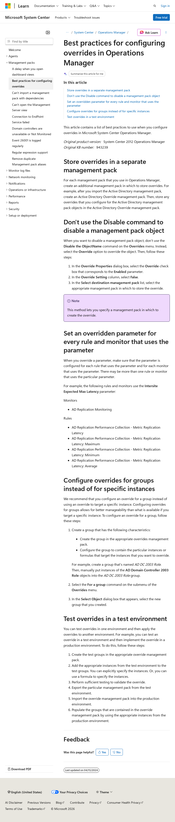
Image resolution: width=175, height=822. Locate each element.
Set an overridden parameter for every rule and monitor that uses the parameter (113, 104)
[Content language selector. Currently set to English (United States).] (25, 792)
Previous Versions (39, 802)
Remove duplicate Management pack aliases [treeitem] (29, 161)
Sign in (165, 6)
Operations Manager (111, 32)
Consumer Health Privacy (124, 802)
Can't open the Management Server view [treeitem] (31, 107)
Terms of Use (13, 809)
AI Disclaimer (13, 802)
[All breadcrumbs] (67, 32)
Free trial (161, 17)
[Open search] (154, 6)
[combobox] (29, 41)
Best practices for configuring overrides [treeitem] (32, 83)
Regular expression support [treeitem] (30, 152)
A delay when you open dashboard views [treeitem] (27, 71)
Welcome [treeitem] (15, 50)
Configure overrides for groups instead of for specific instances (108, 111)
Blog (59, 802)
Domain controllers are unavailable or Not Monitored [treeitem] (31, 131)
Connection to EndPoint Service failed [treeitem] (28, 119)
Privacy (94, 802)
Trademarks (34, 809)
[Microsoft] (8, 6)
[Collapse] (47, 32)
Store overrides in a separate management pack (98, 90)
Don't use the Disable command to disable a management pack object (113, 96)
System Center (84, 32)
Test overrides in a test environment (90, 117)
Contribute (77, 802)
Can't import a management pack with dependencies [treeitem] (30, 95)
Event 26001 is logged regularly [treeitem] (26, 143)
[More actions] (166, 32)
